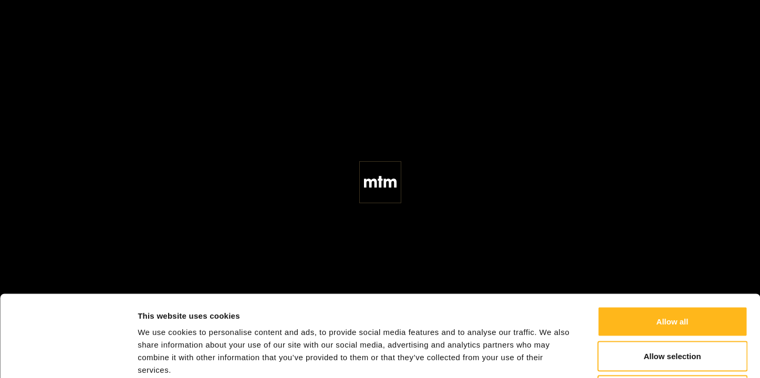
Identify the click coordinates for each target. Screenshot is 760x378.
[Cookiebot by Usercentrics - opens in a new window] (68, 357)
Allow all (673, 240)
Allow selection (672, 274)
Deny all (672, 308)
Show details (551, 357)
